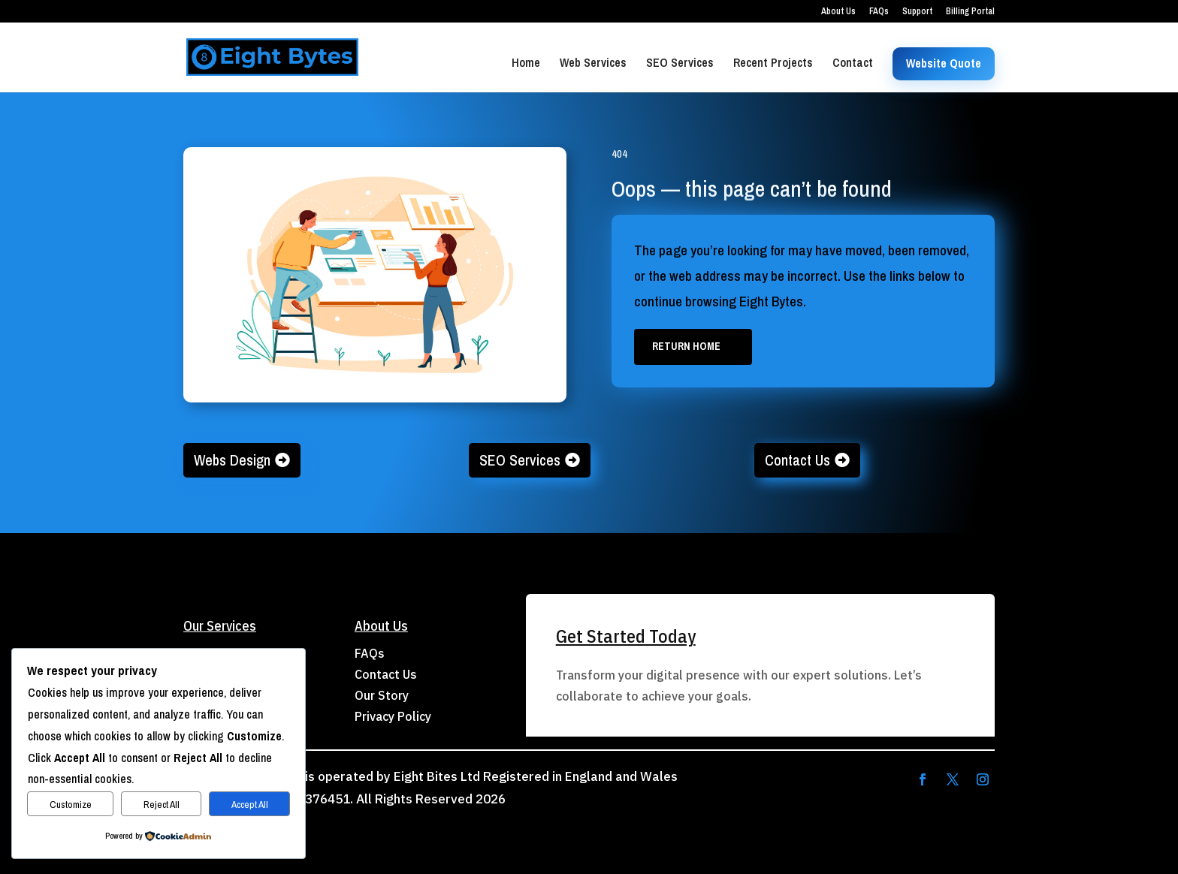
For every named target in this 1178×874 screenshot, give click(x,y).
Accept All (249, 804)
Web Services (593, 64)
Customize (71, 804)
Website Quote (943, 63)
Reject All (161, 804)
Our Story (382, 695)
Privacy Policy (393, 716)
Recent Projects (773, 64)
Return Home (686, 346)
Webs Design (232, 460)
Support (917, 12)
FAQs (879, 12)
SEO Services (680, 64)
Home (526, 64)
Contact (852, 64)
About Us (838, 12)
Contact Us (797, 460)
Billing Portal (970, 12)
